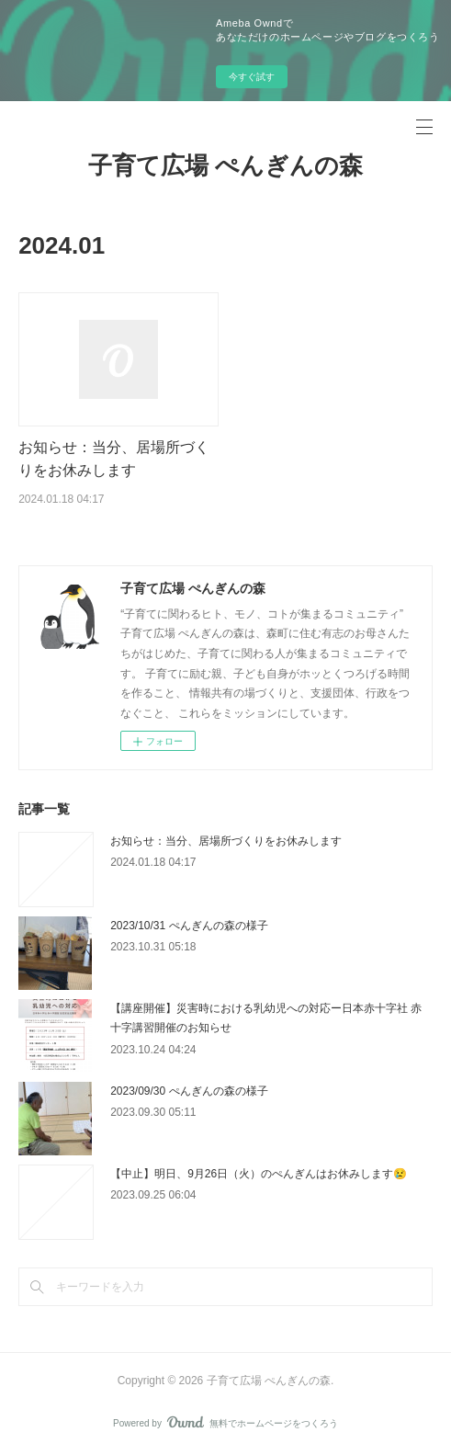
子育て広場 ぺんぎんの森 (225, 165)
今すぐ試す (252, 77)
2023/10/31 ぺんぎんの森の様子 (188, 925)
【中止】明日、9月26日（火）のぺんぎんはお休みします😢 (258, 1173)
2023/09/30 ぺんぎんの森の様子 (188, 1091)
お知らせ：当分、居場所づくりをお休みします (226, 841)
